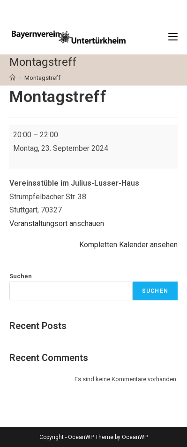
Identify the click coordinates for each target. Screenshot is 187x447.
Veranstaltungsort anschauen (56, 223)
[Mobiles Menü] (173, 36)
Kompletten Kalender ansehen (128, 244)
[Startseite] (12, 77)
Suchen (20, 276)
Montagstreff (42, 77)
